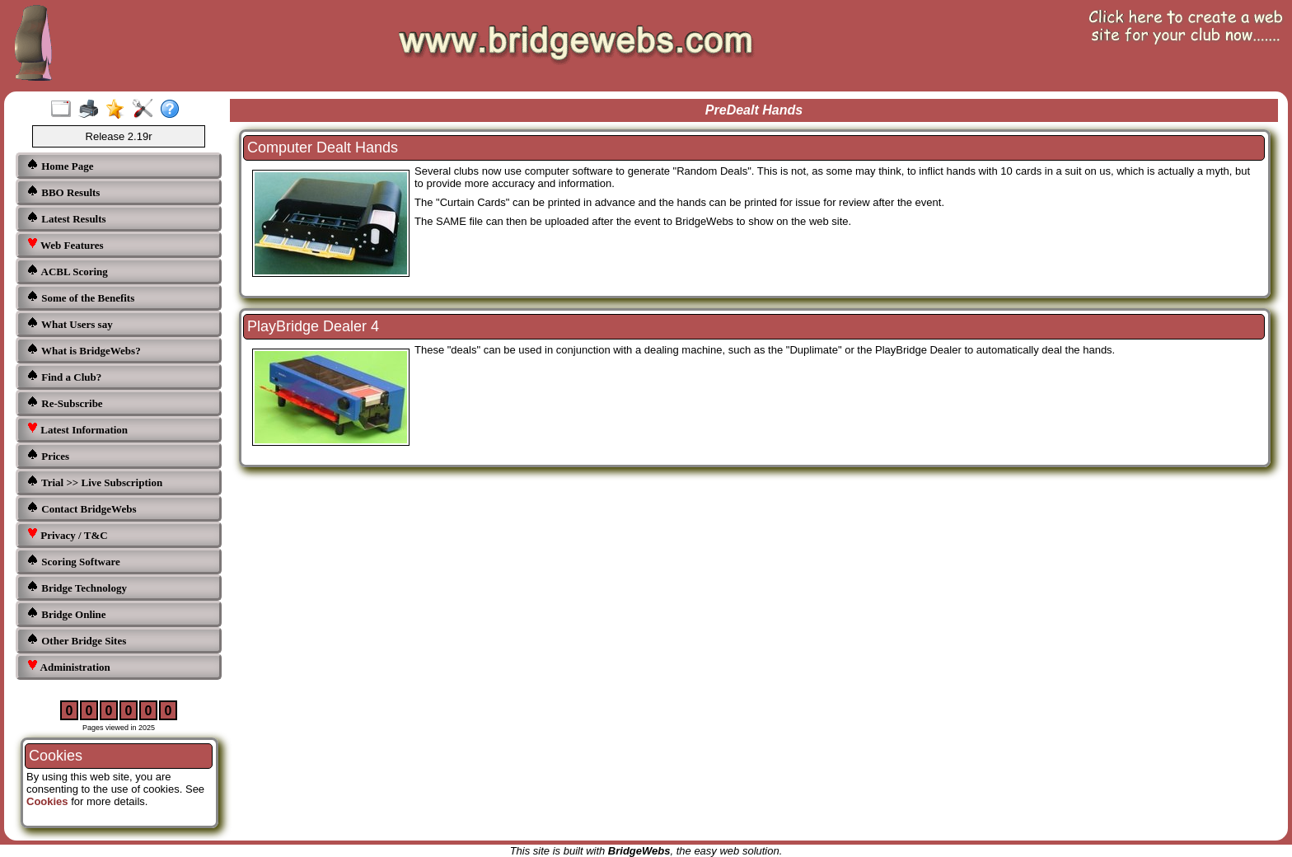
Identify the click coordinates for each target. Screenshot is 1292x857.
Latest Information (77, 429)
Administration (68, 666)
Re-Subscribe (64, 403)
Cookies (47, 801)
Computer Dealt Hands (322, 147)
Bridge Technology (76, 587)
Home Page (59, 165)
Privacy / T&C (67, 534)
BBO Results (63, 192)
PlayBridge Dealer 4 (313, 326)
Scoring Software (73, 561)
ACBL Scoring (67, 271)
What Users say (69, 323)
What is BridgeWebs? (83, 350)
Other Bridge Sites (76, 640)
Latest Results (66, 218)
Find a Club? (63, 376)
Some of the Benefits (80, 297)
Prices (47, 455)
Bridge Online (66, 613)
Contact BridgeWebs (81, 508)
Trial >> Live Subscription (94, 482)
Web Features (65, 244)
